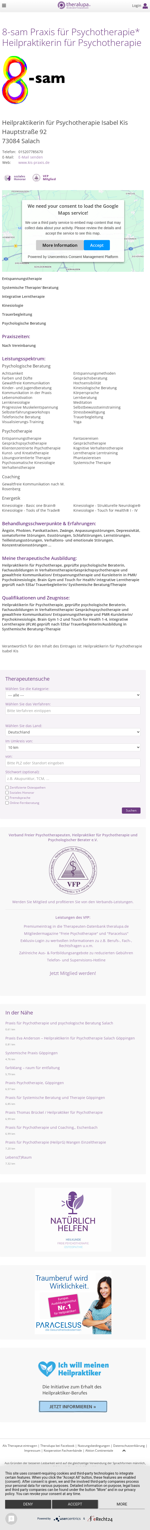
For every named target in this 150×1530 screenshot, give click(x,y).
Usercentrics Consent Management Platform (83, 257)
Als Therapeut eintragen (20, 1445)
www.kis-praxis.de (34, 162)
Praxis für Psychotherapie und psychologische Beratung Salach (59, 1023)
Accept (96, 245)
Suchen (131, 810)
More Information (59, 245)
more (122, 1504)
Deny (28, 1504)
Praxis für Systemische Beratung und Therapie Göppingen (55, 1097)
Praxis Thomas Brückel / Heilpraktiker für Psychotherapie (54, 1112)
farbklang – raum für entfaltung (32, 1067)
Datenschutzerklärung (129, 1445)
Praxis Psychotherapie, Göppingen (34, 1082)
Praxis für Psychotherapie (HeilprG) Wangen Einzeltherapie (55, 1142)
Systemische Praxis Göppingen (31, 1052)
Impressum (32, 1450)
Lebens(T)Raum (18, 1157)
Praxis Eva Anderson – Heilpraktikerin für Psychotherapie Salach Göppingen (70, 1038)
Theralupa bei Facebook (57, 1445)
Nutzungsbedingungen (94, 1445)
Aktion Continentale (99, 1450)
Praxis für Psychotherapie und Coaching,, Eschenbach (51, 1127)
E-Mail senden (30, 157)
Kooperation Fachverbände (63, 1450)
